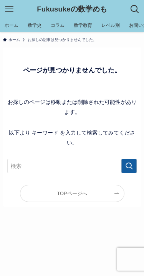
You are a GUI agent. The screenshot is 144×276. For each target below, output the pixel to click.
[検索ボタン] (135, 9)
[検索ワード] (72, 166)
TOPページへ (72, 193)
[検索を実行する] (129, 166)
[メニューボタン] (9, 9)
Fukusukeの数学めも (72, 9)
